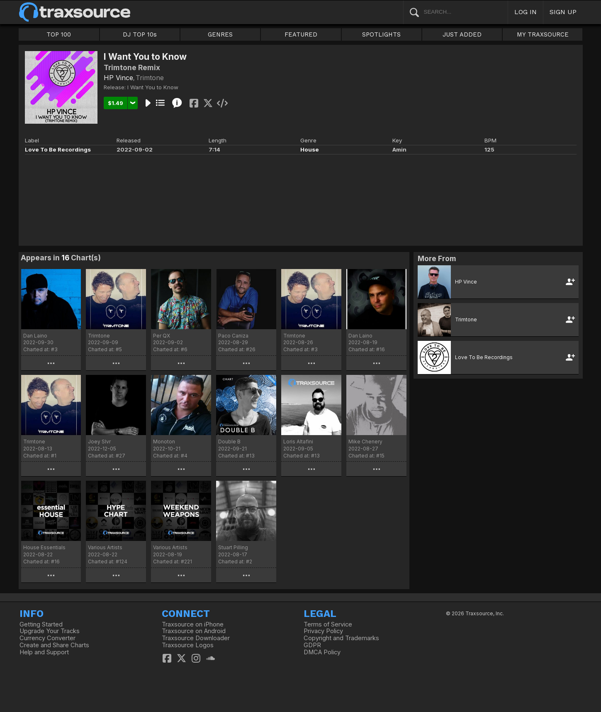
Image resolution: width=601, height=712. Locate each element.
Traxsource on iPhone (193, 624)
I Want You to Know (152, 87)
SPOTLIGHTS (381, 34)
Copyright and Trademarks (341, 638)
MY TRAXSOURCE (543, 34)
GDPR (312, 645)
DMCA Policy (322, 652)
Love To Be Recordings (58, 149)
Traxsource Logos (188, 645)
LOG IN (525, 12)
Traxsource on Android (194, 631)
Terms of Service (328, 624)
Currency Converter (47, 638)
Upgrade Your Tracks (49, 631)
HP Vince (118, 77)
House (309, 149)
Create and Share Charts (54, 645)
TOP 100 (58, 34)
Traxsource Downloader (196, 638)
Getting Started (41, 624)
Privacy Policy (323, 631)
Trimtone (150, 77)
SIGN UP (563, 12)
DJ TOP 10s (140, 34)
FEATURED (301, 34)
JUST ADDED (462, 34)
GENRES (220, 34)
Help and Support (44, 652)
